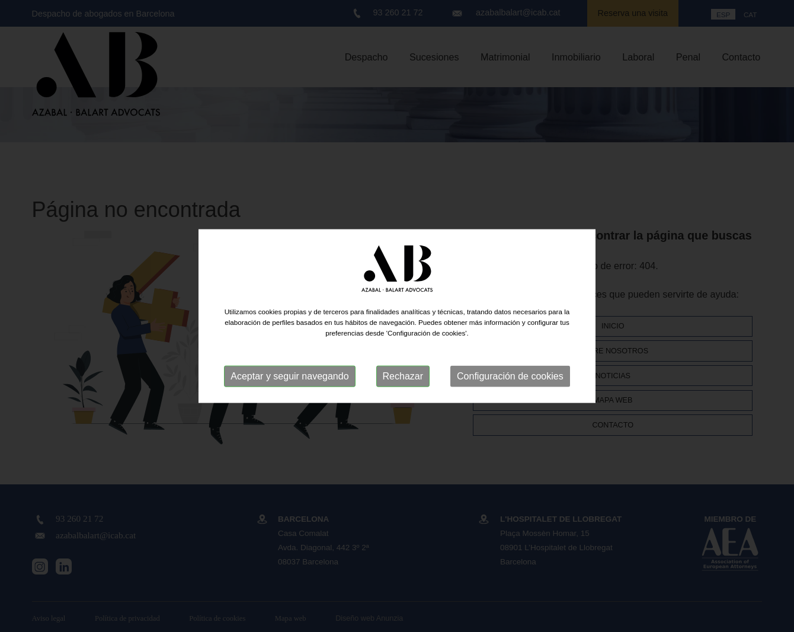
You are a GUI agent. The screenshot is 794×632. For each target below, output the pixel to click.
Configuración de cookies (510, 376)
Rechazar (403, 376)
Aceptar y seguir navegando (289, 376)
